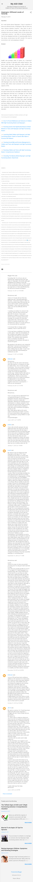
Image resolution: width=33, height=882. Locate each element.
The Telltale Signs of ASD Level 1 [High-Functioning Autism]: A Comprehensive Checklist (14, 807)
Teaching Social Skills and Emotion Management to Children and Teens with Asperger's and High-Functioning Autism (16, 144)
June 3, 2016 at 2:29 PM (14, 790)
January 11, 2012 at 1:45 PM (15, 445)
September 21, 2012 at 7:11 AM (16, 555)
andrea (9, 424)
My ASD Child (16, 4)
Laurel (9, 450)
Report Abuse (16, 878)
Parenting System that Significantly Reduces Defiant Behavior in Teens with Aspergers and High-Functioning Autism (16, 128)
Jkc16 (9, 708)
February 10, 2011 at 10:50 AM (15, 290)
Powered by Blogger (16, 872)
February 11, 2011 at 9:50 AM (15, 354)
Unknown (10, 359)
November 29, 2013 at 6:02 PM (16, 670)
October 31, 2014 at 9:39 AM (15, 703)
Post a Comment (7, 794)
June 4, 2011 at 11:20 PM (14, 420)
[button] (31, 12)
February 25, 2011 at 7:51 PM (15, 385)
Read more (28, 822)
